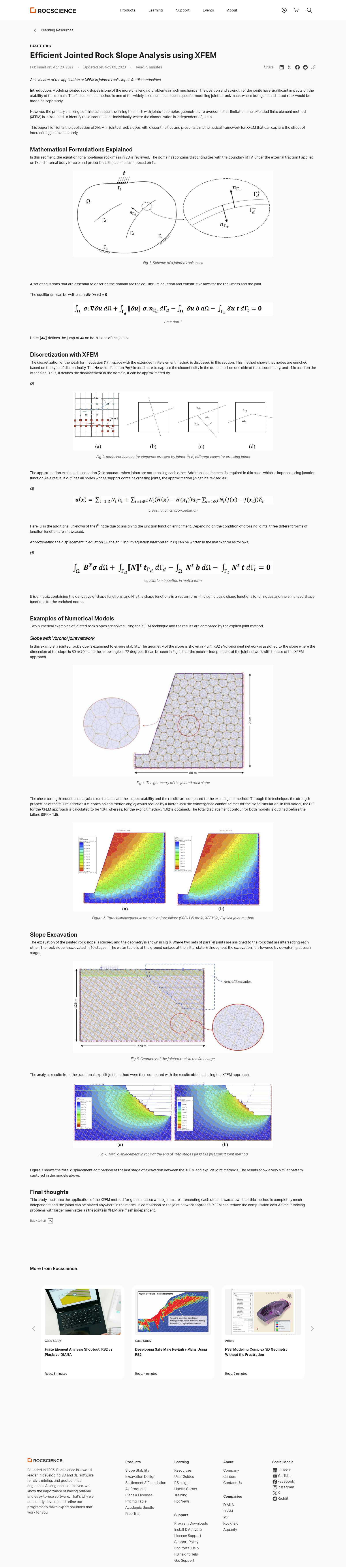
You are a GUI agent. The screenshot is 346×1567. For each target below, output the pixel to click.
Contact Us (232, 1482)
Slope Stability (137, 1470)
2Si (225, 1517)
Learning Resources (51, 30)
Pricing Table (136, 1501)
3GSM (228, 1511)
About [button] (232, 10)
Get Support (184, 1560)
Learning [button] (156, 10)
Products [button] (127, 10)
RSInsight (182, 1482)
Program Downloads (191, 1523)
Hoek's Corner (185, 1489)
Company (231, 1470)
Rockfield (231, 1523)
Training (180, 1495)
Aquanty (230, 1529)
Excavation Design (140, 1476)
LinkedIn (281, 1470)
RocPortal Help (186, 1548)
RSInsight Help (186, 1554)
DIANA (228, 1505)
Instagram (283, 1487)
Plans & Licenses (138, 1495)
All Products (135, 1489)
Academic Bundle (139, 1507)
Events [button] (208, 10)
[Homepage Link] (53, 10)
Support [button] (183, 10)
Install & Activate (188, 1529)
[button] (284, 10)
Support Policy (186, 1542)
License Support (187, 1535)
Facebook (283, 1481)
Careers (229, 1476)
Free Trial (132, 1513)
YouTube (281, 1476)
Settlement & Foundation (145, 1482)
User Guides (184, 1476)
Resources (183, 1470)
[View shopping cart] (296, 10)
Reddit (280, 1498)
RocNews (182, 1501)
